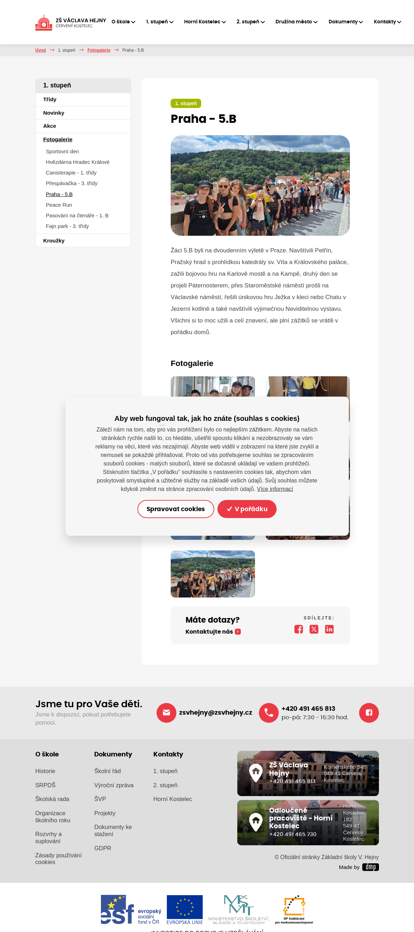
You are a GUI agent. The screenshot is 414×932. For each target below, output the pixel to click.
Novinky (53, 113)
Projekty (104, 813)
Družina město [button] (294, 21)
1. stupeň (66, 50)
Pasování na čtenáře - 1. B (77, 215)
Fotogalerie (98, 50)
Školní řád (107, 771)
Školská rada (52, 799)
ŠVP (100, 799)
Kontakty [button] (385, 21)
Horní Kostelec (172, 799)
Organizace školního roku (52, 817)
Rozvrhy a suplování (48, 838)
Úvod (40, 50)
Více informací (275, 489)
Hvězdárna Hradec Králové (78, 162)
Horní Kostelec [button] (202, 21)
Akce (49, 126)
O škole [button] (121, 21)
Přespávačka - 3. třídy (72, 183)
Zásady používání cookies (58, 859)
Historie (45, 771)
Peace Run (59, 205)
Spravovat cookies (176, 509)
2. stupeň (165, 785)
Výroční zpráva (114, 785)
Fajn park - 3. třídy (67, 226)
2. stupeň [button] (248, 21)
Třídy (49, 99)
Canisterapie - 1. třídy (71, 173)
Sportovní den (62, 151)
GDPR (102, 848)
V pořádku (247, 509)
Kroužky (53, 241)
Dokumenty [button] (343, 21)
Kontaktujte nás (209, 632)
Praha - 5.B (59, 194)
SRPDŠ (45, 785)
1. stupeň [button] (157, 21)
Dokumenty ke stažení (113, 830)
